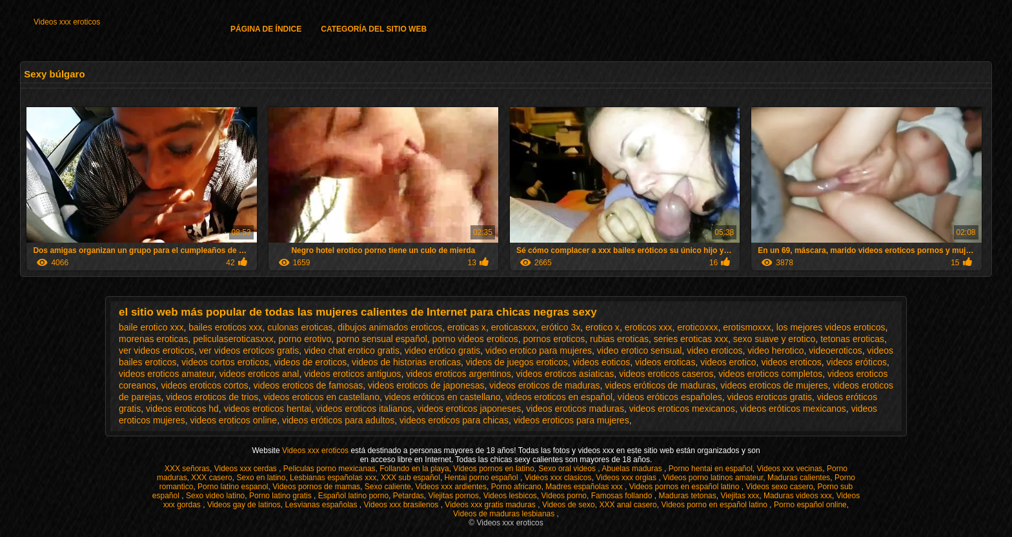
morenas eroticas (153, 339)
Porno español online (810, 504)
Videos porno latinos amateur (713, 477)
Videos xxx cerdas (246, 468)
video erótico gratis (443, 350)
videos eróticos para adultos (338, 420)
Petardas (408, 495)
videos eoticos (602, 362)
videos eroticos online (233, 420)
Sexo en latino (260, 477)
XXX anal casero (627, 504)
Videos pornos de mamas (316, 486)
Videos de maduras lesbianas (505, 513)
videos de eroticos (310, 362)
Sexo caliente (388, 486)
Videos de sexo (568, 504)
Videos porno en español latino (715, 504)
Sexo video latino (215, 495)
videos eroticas (665, 362)
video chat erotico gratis (352, 350)
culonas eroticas (299, 327)
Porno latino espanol (232, 486)
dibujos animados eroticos (390, 327)
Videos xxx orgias (627, 477)
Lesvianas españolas (322, 504)
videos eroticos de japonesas (426, 385)
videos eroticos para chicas (454, 420)
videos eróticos (857, 362)
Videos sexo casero (779, 486)
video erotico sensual (639, 350)
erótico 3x (560, 327)
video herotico (775, 350)
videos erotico (728, 362)
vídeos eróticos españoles (670, 397)
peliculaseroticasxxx (233, 339)
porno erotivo (304, 339)
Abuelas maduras (633, 468)
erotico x (602, 327)
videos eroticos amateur (166, 374)
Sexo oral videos (568, 468)
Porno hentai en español (711, 468)
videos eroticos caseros (666, 374)
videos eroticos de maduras (544, 385)
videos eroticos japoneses (469, 408)
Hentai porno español (482, 477)
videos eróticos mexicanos (793, 408)
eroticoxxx (697, 327)
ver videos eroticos (156, 350)
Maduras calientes (798, 477)
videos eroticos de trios (212, 397)
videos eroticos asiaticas (565, 374)
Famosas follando (622, 495)
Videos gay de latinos (244, 504)
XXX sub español (410, 477)
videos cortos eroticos (224, 362)
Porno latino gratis (281, 495)
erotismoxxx (747, 327)
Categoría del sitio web (374, 29)
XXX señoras (187, 468)
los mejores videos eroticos (831, 327)
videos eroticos (791, 362)
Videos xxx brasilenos (402, 504)
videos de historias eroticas (406, 362)
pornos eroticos (554, 339)
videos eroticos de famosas (308, 385)
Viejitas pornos (453, 495)
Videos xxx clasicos (558, 477)
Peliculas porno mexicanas (329, 468)
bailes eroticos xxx (225, 327)
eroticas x (466, 327)
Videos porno (564, 495)
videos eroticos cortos (204, 385)
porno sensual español (381, 339)
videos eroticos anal (259, 374)
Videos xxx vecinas (790, 468)
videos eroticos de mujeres (774, 385)
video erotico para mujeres (538, 350)
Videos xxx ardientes (451, 486)
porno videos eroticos (475, 339)
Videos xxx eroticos (67, 21)
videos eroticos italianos (364, 408)
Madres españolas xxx (585, 486)
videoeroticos (835, 350)
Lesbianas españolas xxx (333, 477)
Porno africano (516, 486)
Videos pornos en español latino (685, 486)
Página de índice (265, 29)
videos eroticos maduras (575, 408)
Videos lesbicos (510, 495)
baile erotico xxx (151, 327)
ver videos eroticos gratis (249, 350)
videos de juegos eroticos (517, 362)
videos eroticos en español (558, 397)
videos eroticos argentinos (458, 374)
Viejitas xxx (739, 495)
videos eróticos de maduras (660, 385)
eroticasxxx (513, 327)
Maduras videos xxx (798, 495)
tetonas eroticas (852, 339)
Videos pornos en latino (493, 468)
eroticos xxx (649, 327)
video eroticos (714, 350)
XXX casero (211, 477)
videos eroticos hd (182, 408)
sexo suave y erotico (774, 339)
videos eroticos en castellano (321, 397)
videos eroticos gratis (769, 397)
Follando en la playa (414, 468)
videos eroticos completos (770, 374)
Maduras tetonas (687, 495)
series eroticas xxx (691, 339)
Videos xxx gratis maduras (491, 504)
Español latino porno (353, 495)
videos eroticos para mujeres (571, 420)
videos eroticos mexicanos (682, 408)
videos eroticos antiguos (352, 374)
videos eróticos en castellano (443, 397)
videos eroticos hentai (267, 408)
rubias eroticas (619, 339)
